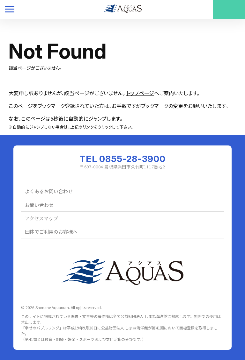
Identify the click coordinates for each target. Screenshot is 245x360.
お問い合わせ (39, 204)
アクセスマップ (41, 218)
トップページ (140, 93)
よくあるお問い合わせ (49, 191)
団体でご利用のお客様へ (51, 231)
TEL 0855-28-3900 (122, 158)
